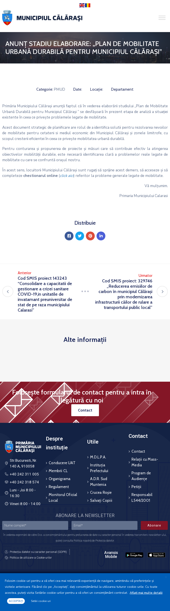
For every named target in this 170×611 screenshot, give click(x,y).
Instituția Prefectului (99, 468)
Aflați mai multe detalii (146, 593)
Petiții (136, 487)
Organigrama (59, 479)
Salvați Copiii (101, 500)
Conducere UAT (62, 463)
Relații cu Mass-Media (144, 462)
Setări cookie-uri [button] (41, 601)
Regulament (59, 487)
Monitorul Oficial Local (63, 497)
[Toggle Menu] (162, 18)
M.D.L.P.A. (98, 457)
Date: (77, 89)
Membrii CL (58, 471)
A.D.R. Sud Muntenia (98, 482)
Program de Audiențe (141, 476)
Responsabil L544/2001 (141, 497)
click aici (66, 175)
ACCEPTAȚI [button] (16, 601)
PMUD (59, 89)
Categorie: (44, 89)
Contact (138, 451)
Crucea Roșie (101, 492)
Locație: (96, 89)
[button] (85, 410)
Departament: (122, 89)
